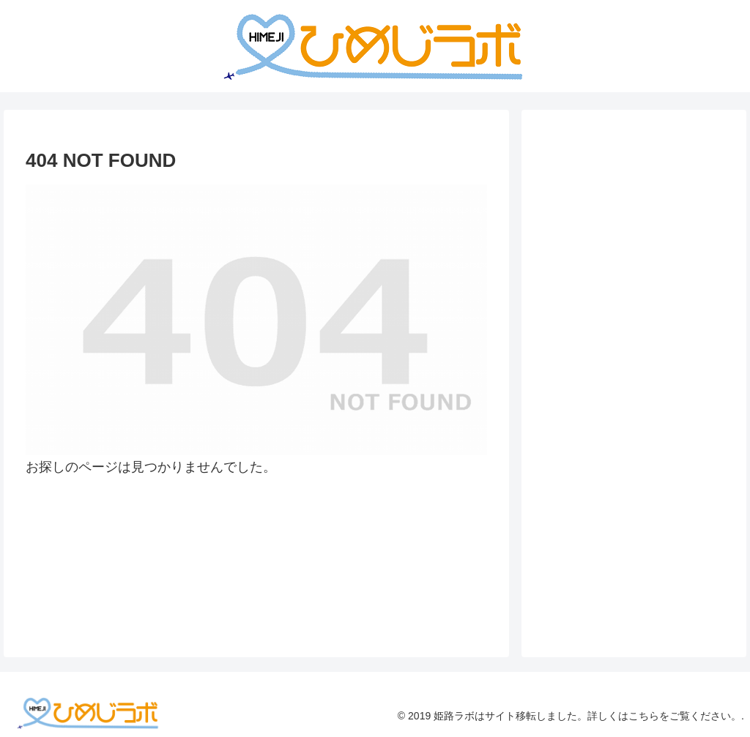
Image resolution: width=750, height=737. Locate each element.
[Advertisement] (641, 260)
